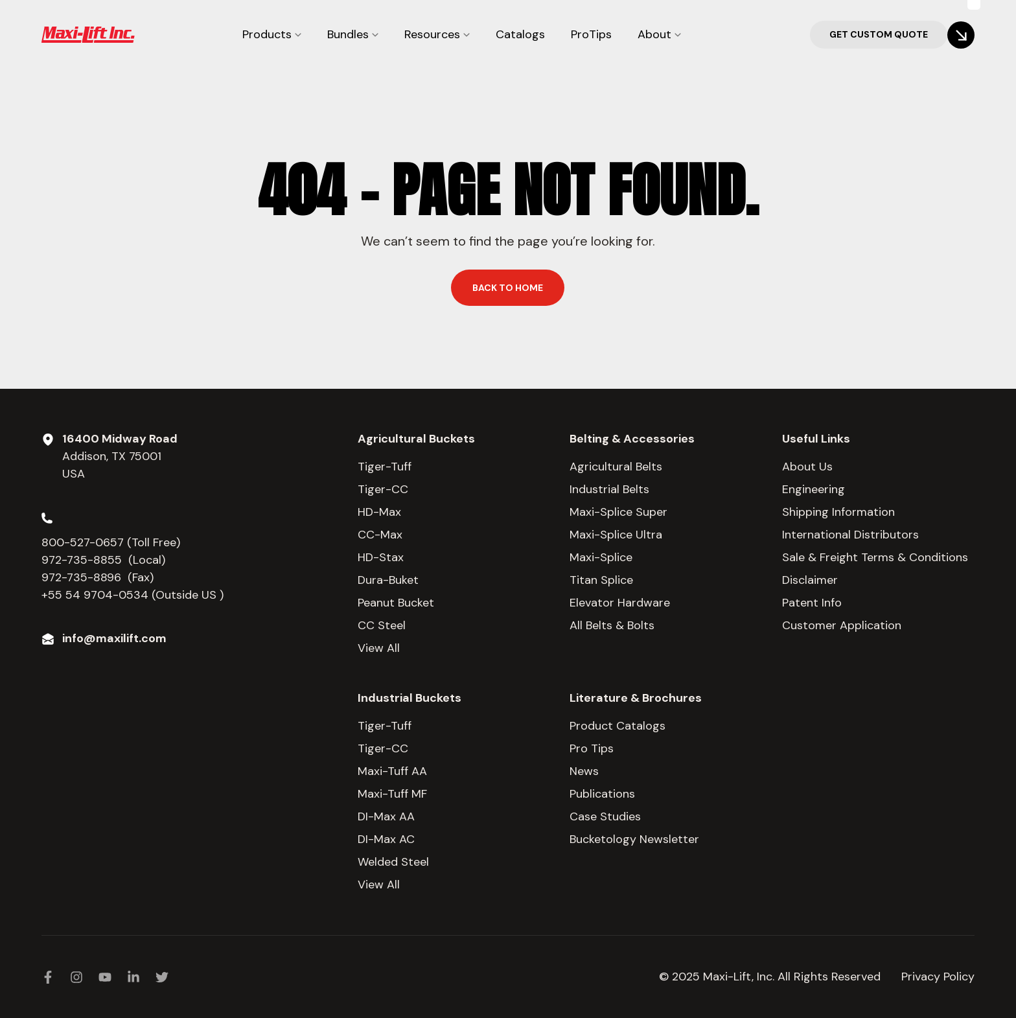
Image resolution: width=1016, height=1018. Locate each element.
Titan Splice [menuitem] (601, 580)
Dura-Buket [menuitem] (388, 580)
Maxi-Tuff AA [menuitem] (392, 771)
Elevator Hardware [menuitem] (620, 602)
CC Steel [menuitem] (382, 625)
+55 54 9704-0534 (94, 595)
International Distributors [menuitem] (850, 534)
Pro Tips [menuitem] (592, 748)
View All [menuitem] (379, 648)
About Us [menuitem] (807, 466)
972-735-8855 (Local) (103, 560)
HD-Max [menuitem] (379, 512)
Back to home (507, 288)
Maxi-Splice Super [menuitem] (618, 512)
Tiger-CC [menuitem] (383, 489)
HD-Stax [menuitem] (381, 557)
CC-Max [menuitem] (380, 534)
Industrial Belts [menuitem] (609, 489)
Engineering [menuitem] (813, 489)
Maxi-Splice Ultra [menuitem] (616, 534)
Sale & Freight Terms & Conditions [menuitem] (875, 557)
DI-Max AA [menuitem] (386, 816)
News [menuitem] (584, 771)
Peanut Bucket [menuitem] (396, 602)
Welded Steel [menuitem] (393, 862)
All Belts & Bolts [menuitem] (612, 625)
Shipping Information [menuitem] (838, 512)
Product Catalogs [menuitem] (617, 726)
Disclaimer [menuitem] (810, 580)
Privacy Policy (938, 976)
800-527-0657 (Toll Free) (112, 542)
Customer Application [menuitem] (841, 625)
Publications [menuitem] (602, 794)
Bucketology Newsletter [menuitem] (634, 839)
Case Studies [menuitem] (605, 816)
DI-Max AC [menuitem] (386, 839)
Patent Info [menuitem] (812, 602)
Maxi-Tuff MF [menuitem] (392, 794)
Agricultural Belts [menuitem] (616, 466)
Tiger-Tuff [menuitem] (384, 466)
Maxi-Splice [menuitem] (601, 557)
